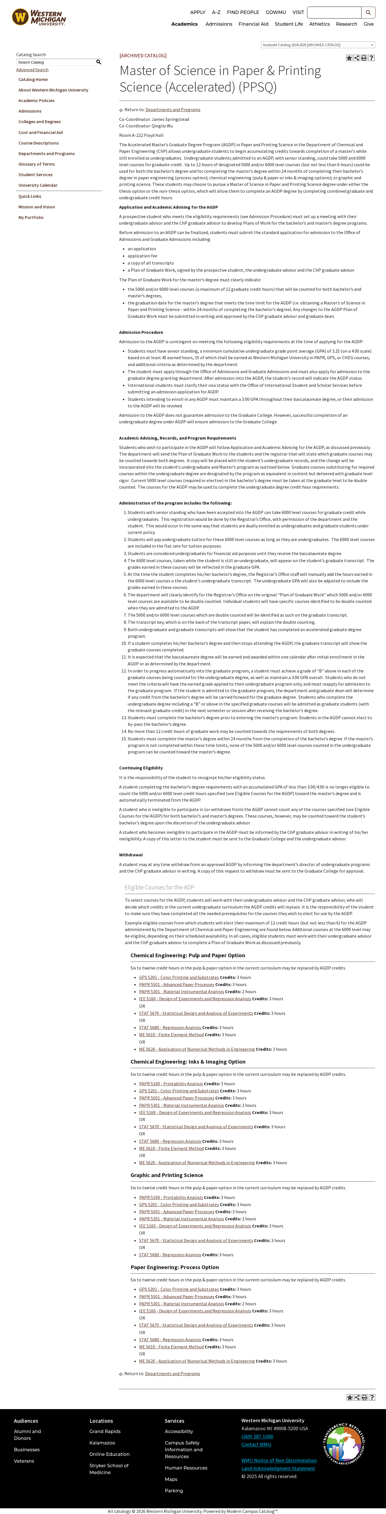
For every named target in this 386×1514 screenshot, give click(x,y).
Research (346, 24)
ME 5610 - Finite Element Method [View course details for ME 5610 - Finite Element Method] (171, 1034)
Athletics (319, 24)
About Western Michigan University (53, 90)
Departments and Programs (47, 153)
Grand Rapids (105, 1431)
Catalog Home (33, 79)
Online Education (110, 1454)
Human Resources (186, 1468)
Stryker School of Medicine (109, 1469)
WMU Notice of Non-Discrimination (279, 1460)
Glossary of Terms (37, 164)
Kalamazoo (102, 1443)
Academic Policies (36, 100)
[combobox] (318, 44)
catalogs (122, 1511)
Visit (298, 12)
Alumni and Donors (27, 1435)
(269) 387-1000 (257, 1436)
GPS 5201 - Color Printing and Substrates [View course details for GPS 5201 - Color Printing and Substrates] (179, 977)
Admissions (219, 24)
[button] (368, 13)
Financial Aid (254, 24)
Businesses (27, 1449)
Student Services (35, 174)
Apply (197, 12)
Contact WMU (256, 1444)
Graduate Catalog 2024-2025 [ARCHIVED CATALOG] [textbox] (301, 44)
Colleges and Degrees (40, 121)
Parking (174, 1490)
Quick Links (30, 196)
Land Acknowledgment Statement (278, 1468)
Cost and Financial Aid (41, 132)
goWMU (276, 12)
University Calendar (38, 185)
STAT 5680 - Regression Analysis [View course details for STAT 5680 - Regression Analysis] (170, 1027)
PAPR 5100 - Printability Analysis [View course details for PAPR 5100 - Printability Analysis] (171, 1083)
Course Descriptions (39, 143)
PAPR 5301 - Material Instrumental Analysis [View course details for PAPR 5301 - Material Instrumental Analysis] (181, 991)
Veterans (24, 1461)
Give (369, 24)
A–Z (216, 12)
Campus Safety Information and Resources (183, 1449)
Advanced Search (32, 69)
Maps (171, 1479)
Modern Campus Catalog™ (252, 1511)
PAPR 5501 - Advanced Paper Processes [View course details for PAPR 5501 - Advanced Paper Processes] (176, 984)
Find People (243, 12)
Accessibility (179, 1431)
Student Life (289, 24)
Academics (184, 24)
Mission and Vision (37, 207)
